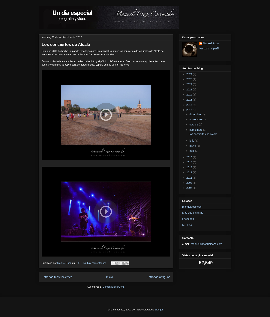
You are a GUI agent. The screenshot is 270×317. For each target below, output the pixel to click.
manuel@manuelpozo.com (206, 243)
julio (192, 140)
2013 (189, 167)
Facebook (188, 218)
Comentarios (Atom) (113, 286)
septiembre (196, 129)
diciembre (195, 114)
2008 (189, 182)
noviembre (195, 119)
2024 (189, 74)
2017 (189, 104)
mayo (192, 145)
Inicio (109, 277)
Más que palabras (192, 212)
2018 (189, 99)
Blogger (159, 309)
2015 (189, 157)
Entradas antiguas (158, 277)
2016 (189, 109)
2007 (189, 187)
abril (192, 150)
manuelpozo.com (192, 206)
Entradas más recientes (57, 277)
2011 (189, 177)
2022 (189, 84)
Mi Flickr (187, 225)
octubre (194, 124)
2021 (189, 89)
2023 (189, 79)
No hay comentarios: (94, 263)
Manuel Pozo (211, 43)
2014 (189, 162)
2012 (189, 172)
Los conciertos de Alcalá (66, 44)
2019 (189, 94)
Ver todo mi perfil (209, 48)
